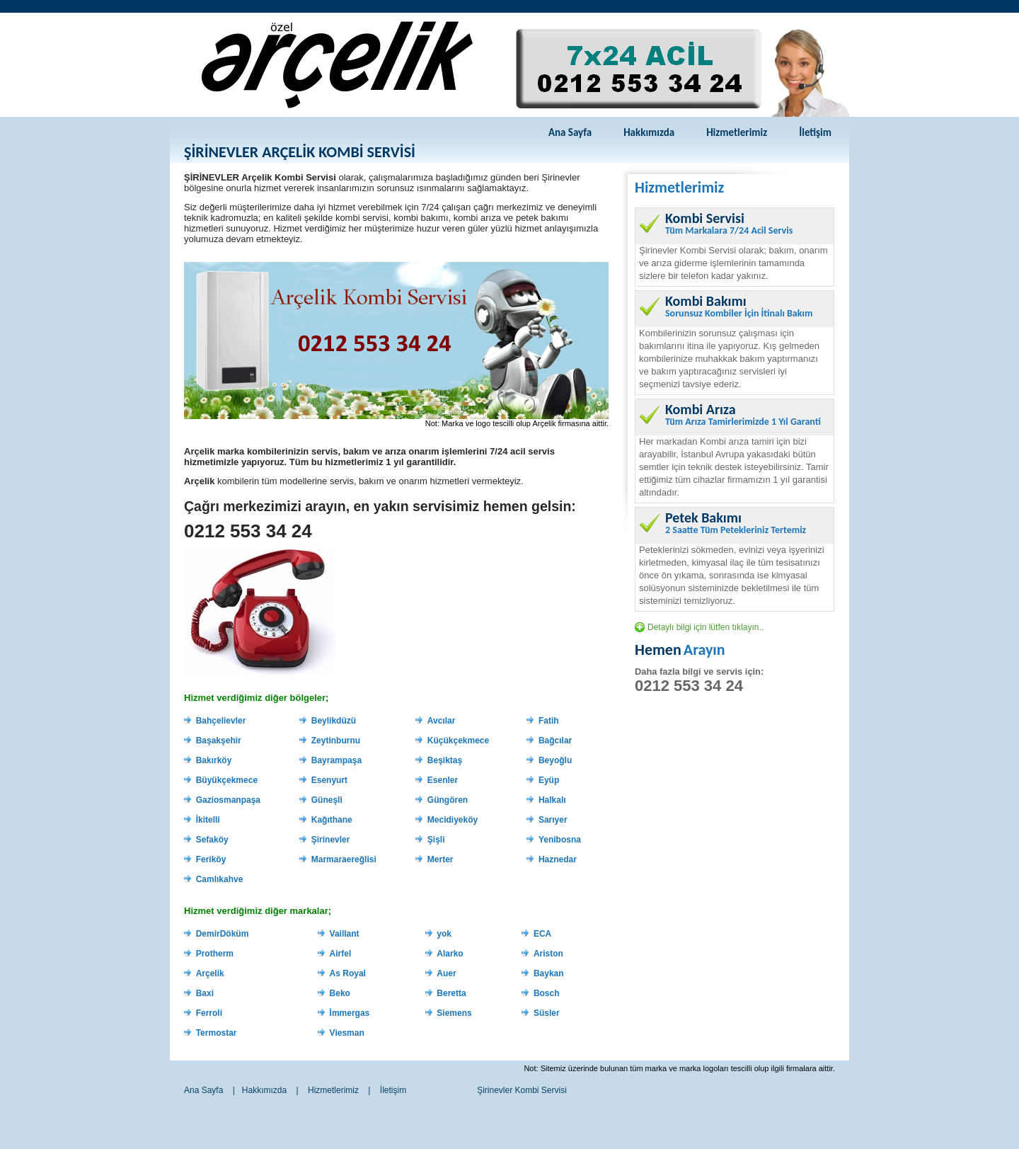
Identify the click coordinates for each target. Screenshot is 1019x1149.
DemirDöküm (222, 934)
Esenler (442, 780)
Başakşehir (218, 740)
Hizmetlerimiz (736, 132)
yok (444, 934)
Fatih (549, 721)
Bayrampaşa (336, 760)
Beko (340, 993)
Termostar (216, 1033)
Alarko (450, 954)
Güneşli (326, 800)
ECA (542, 934)
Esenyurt (329, 780)
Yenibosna (560, 840)
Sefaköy (212, 840)
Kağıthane (331, 820)
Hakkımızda (648, 132)
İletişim (815, 132)
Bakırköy (214, 760)
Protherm (215, 954)
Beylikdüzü (333, 721)
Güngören (447, 800)
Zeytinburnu (335, 740)
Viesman (347, 1033)
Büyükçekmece (227, 780)
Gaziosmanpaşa (228, 800)
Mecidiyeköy (452, 820)
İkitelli (208, 820)
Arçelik (210, 973)
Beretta (451, 993)
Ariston (548, 954)
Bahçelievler (221, 721)
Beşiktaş (444, 760)
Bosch (547, 993)
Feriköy (211, 859)
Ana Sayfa (570, 132)
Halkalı (552, 800)
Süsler (547, 1013)
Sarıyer (553, 820)
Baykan (549, 973)
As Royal (348, 973)
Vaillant (344, 934)
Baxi (205, 993)
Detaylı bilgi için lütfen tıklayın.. (705, 627)
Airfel (341, 954)
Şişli (436, 840)
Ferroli (209, 1013)
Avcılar (441, 721)
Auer (446, 973)
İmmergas (350, 1013)
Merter (440, 859)
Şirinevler (330, 840)
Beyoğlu (555, 760)
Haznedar (558, 859)
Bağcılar (555, 740)
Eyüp (549, 780)
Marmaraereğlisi (343, 859)
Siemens (454, 1013)
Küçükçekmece (458, 740)
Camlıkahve (219, 879)
